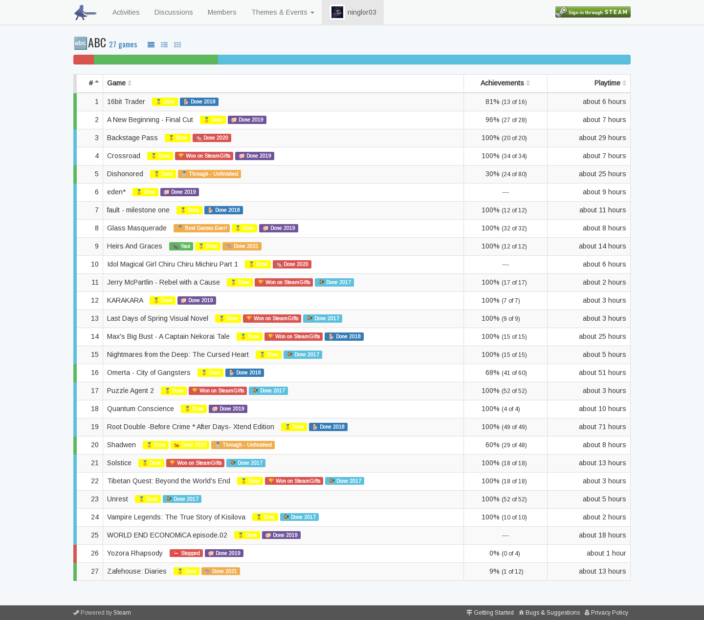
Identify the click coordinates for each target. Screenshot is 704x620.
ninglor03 (352, 12)
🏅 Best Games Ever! (202, 228)
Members (222, 12)
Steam (122, 612)
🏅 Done (165, 101)
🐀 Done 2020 (212, 138)
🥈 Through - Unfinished (209, 174)
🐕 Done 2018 (199, 101)
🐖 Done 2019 (247, 120)
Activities (126, 12)
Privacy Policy (609, 612)
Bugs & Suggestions (553, 612)
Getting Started (494, 612)
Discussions (173, 12)
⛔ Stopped (186, 553)
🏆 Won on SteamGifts (204, 156)
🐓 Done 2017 (334, 282)
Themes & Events (282, 12)
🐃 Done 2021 (242, 246)
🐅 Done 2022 (190, 445)
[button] (337, 12)
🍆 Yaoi (181, 246)
